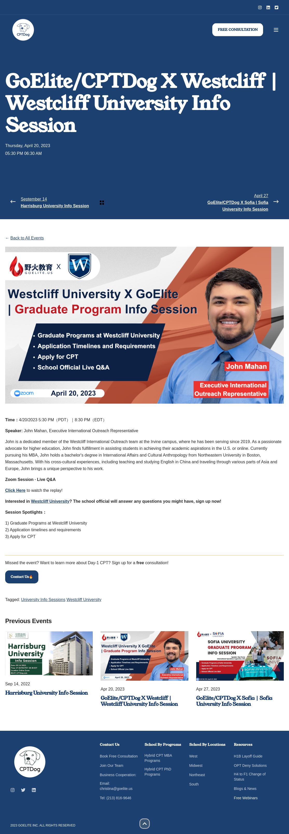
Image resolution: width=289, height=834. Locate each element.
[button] (144, 823)
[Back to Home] (23, 30)
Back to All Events (27, 238)
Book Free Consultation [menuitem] (119, 756)
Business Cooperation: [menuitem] (118, 775)
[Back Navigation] (144, 203)
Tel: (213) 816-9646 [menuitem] (115, 798)
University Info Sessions (43, 599)
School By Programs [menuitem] (162, 745)
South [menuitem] (194, 784)
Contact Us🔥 (22, 576)
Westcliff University (84, 599)
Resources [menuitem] (243, 745)
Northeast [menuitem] (197, 775)
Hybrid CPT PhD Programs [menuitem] (157, 771)
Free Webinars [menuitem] (246, 798)
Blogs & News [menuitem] (245, 789)
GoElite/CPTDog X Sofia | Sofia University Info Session (234, 701)
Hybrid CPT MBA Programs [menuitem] (158, 758)
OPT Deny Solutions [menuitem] (250, 765)
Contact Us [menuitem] (109, 745)
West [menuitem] (193, 756)
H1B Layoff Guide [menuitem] (248, 756)
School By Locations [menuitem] (207, 745)
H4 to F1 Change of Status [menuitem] (249, 776)
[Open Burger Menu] (276, 29)
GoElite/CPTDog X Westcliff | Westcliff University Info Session (139, 701)
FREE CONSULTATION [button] (238, 29)
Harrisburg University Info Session (46, 693)
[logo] (29, 761)
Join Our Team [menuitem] (111, 765)
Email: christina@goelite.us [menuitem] (116, 786)
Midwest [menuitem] (195, 765)
